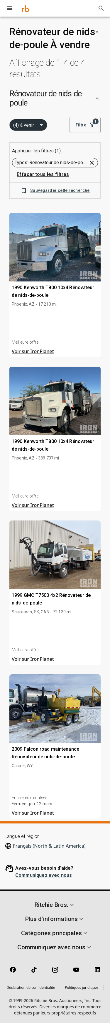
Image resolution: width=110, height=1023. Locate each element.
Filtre (85, 125)
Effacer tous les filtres (43, 174)
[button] (55, 98)
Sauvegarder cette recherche (55, 190)
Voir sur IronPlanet (33, 351)
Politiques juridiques (82, 987)
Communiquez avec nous (43, 875)
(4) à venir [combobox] (23, 125)
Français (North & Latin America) (49, 846)
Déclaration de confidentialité (30, 987)
